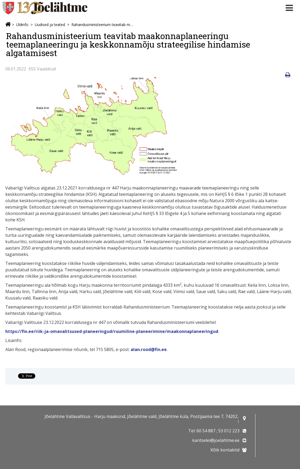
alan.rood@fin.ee (149, 349)
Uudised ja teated (50, 24)
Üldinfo (22, 24)
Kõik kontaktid (225, 450)
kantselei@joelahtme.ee (215, 440)
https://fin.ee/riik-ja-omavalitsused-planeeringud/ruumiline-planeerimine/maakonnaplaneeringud (111, 331)
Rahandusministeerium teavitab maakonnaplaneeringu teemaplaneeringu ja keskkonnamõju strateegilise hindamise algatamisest (102, 24)
